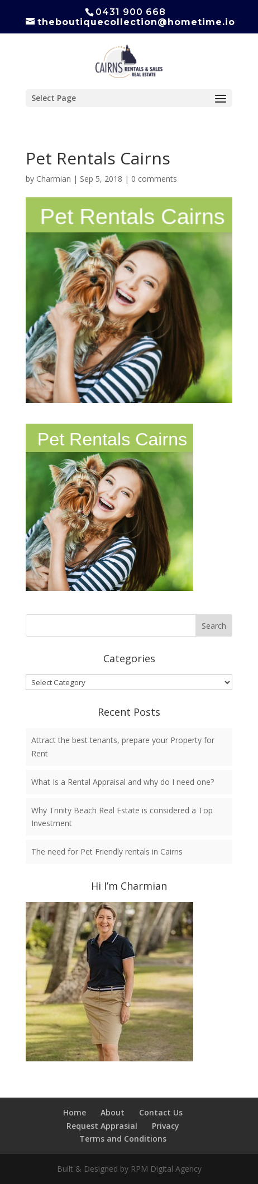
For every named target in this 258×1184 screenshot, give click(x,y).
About (113, 1112)
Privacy (165, 1125)
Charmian (53, 178)
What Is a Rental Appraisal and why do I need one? (122, 782)
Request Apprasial (101, 1125)
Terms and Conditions (122, 1138)
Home (74, 1112)
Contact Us (161, 1112)
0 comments (154, 178)
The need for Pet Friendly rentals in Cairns (107, 851)
